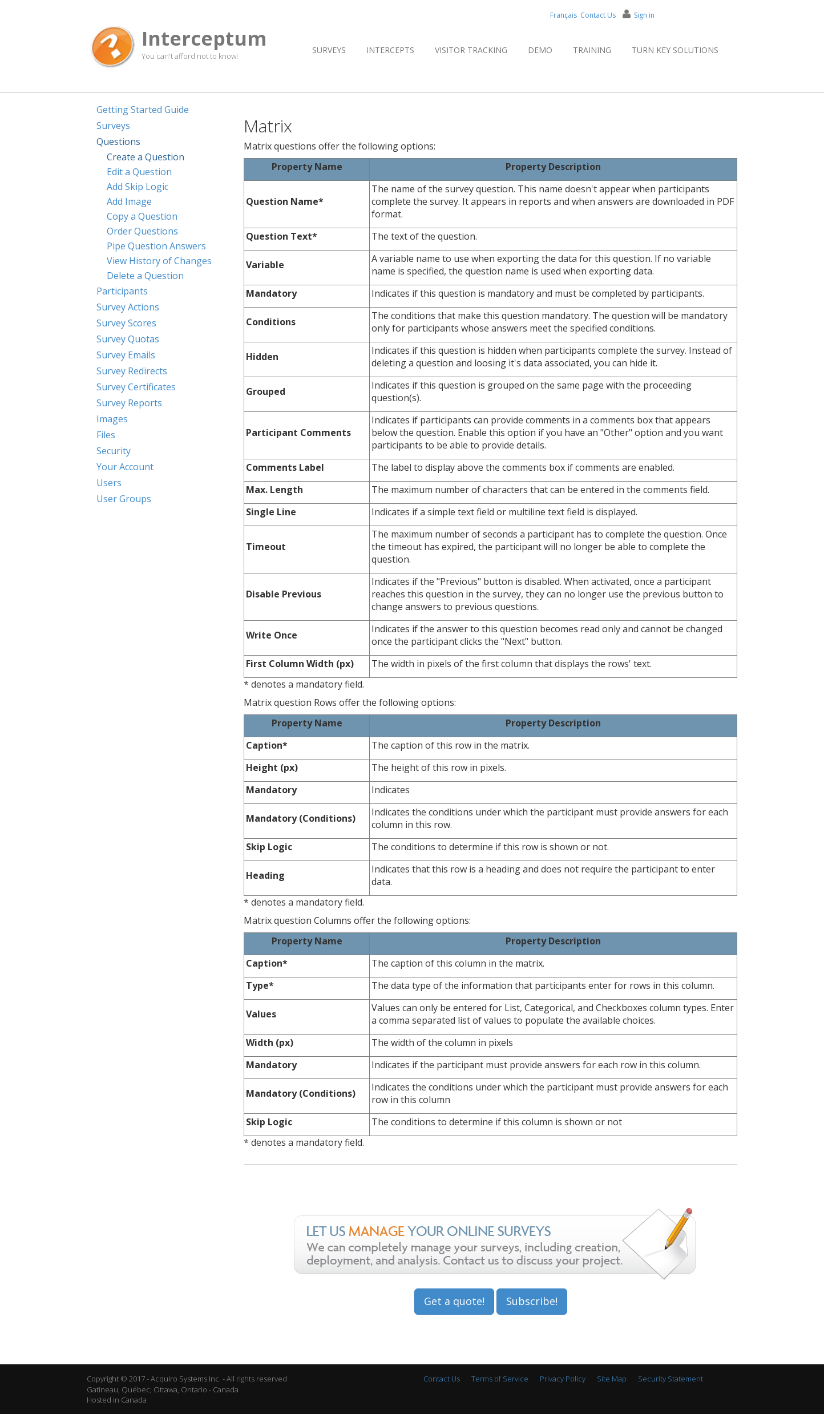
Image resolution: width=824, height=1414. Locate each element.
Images (112, 419)
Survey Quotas (127, 339)
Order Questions (142, 231)
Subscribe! (532, 1301)
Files (105, 435)
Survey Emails (125, 355)
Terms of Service (499, 1378)
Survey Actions (127, 307)
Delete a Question (145, 275)
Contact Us (598, 15)
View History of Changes (159, 260)
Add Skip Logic (137, 186)
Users (109, 482)
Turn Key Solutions (675, 50)
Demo (540, 50)
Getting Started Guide (142, 109)
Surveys (329, 50)
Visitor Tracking (471, 50)
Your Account (125, 466)
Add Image (129, 201)
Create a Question (145, 157)
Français (563, 15)
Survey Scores (126, 323)
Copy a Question (142, 216)
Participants (122, 291)
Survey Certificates (136, 387)
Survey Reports (129, 403)
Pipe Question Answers (156, 246)
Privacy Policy (562, 1378)
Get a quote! (454, 1301)
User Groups (123, 498)
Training (592, 50)
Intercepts (390, 50)
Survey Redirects (131, 371)
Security (113, 451)
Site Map (612, 1378)
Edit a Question (139, 171)
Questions (118, 141)
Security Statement (670, 1378)
